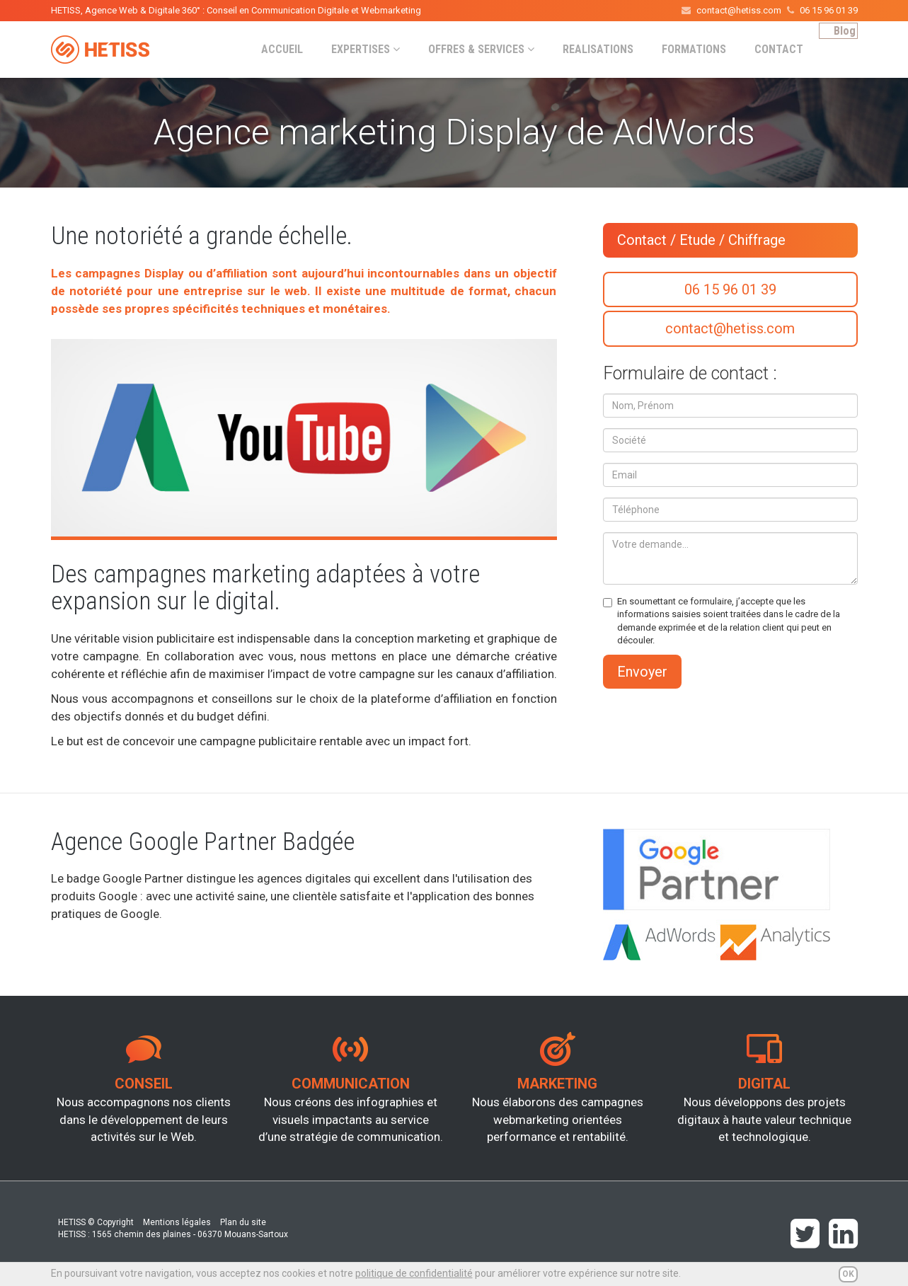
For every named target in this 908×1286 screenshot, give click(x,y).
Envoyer (642, 671)
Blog (836, 48)
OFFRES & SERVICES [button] (466, 49)
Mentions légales (177, 1222)
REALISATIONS (582, 49)
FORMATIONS (678, 49)
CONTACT (763, 49)
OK (848, 1274)
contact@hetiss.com (730, 328)
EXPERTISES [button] (350, 49)
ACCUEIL (266, 49)
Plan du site (243, 1222)
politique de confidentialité (414, 1273)
